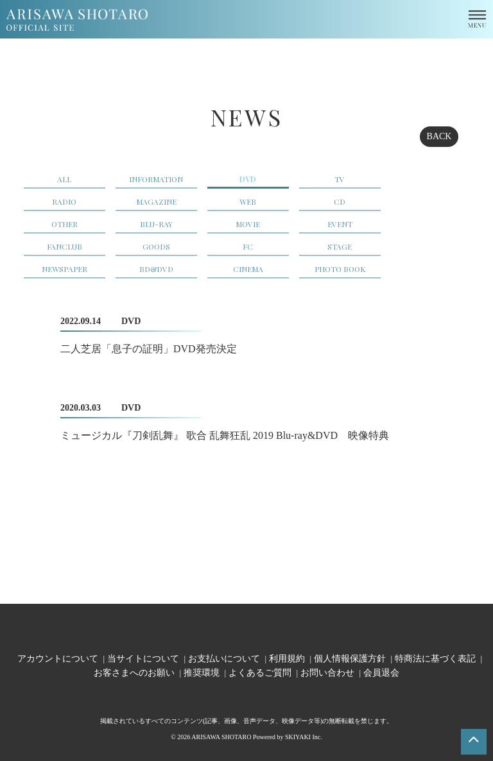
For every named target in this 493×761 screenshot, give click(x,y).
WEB (247, 201)
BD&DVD (156, 269)
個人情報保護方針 (350, 658)
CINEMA (248, 269)
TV (339, 179)
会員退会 (381, 672)
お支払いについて (224, 658)
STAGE (339, 246)
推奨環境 (202, 672)
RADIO (64, 201)
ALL (64, 179)
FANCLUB (64, 246)
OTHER (64, 224)
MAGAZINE (156, 201)
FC (248, 246)
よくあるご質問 (260, 672)
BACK (439, 136)
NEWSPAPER (64, 269)
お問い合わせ (327, 672)
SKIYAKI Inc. (303, 736)
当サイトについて (143, 658)
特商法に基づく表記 (435, 658)
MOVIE (248, 224)
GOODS (156, 246)
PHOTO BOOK (340, 269)
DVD (247, 179)
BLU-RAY (156, 224)
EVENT (339, 224)
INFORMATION (156, 179)
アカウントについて (57, 658)
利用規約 (287, 658)
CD (339, 201)
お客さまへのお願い (134, 672)
